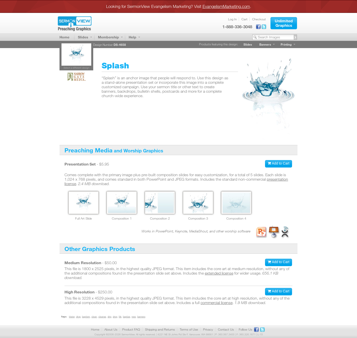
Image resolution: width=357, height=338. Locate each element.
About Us (110, 329)
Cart (244, 19)
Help (132, 37)
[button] (283, 23)
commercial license (217, 302)
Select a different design (76, 67)
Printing (286, 44)
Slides (83, 37)
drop (78, 316)
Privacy (208, 329)
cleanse (102, 316)
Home (64, 37)
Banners (265, 44)
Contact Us (226, 329)
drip (109, 316)
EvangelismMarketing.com (226, 6)
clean (94, 316)
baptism (86, 316)
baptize (126, 316)
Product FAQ (131, 329)
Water (72, 316)
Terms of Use (189, 329)
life (120, 316)
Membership (108, 37)
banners (141, 316)
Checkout (259, 19)
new (134, 316)
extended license (219, 273)
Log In (232, 19)
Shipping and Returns (160, 329)
